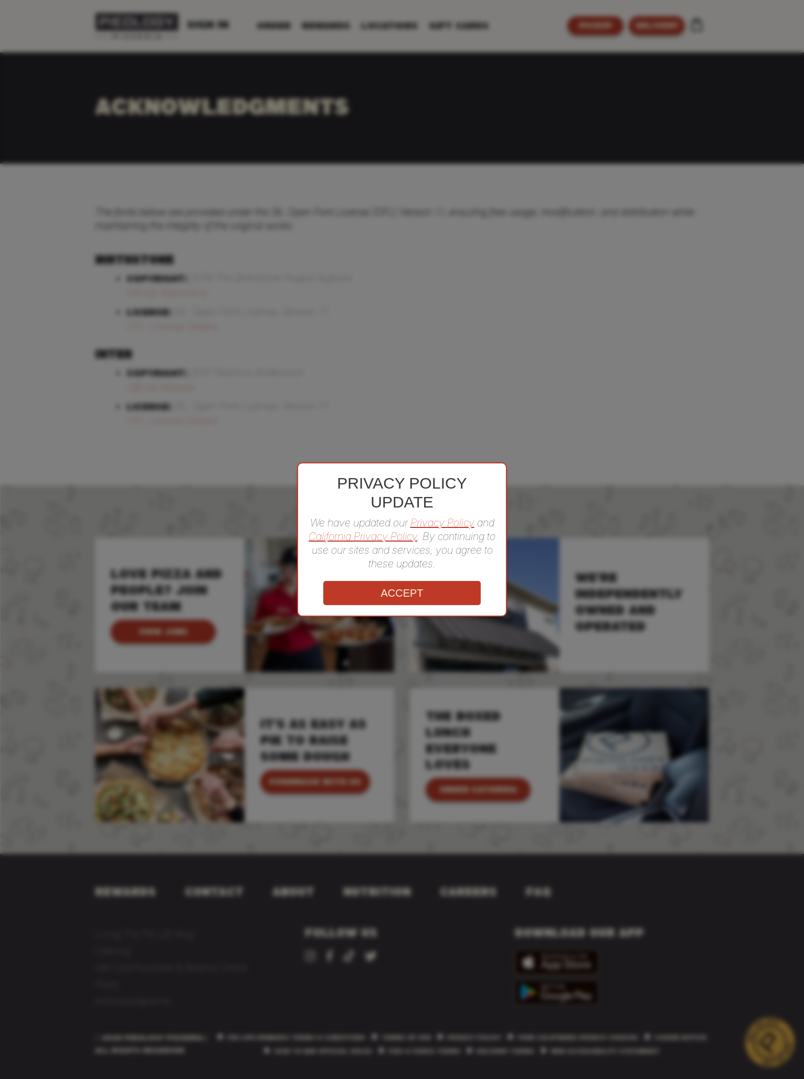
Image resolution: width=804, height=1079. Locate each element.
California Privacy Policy (363, 536)
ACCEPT (401, 593)
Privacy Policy (442, 522)
